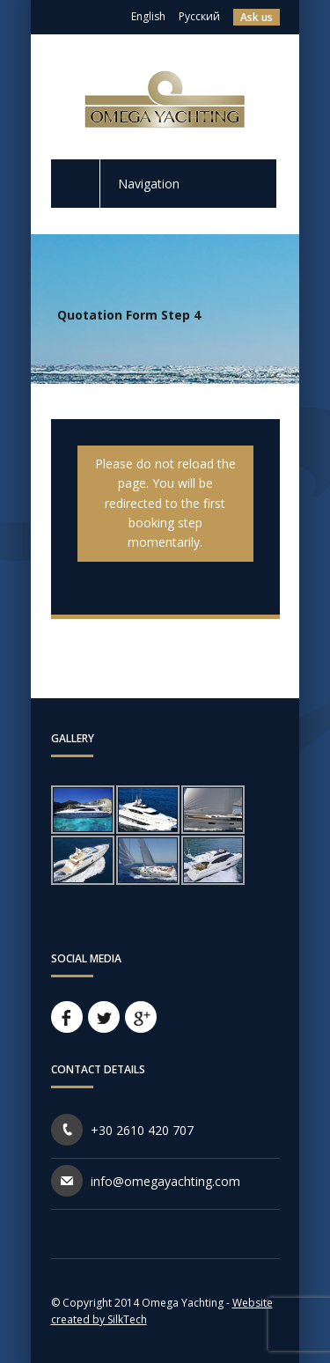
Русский (199, 16)
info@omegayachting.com (165, 1181)
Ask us (256, 17)
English (148, 16)
